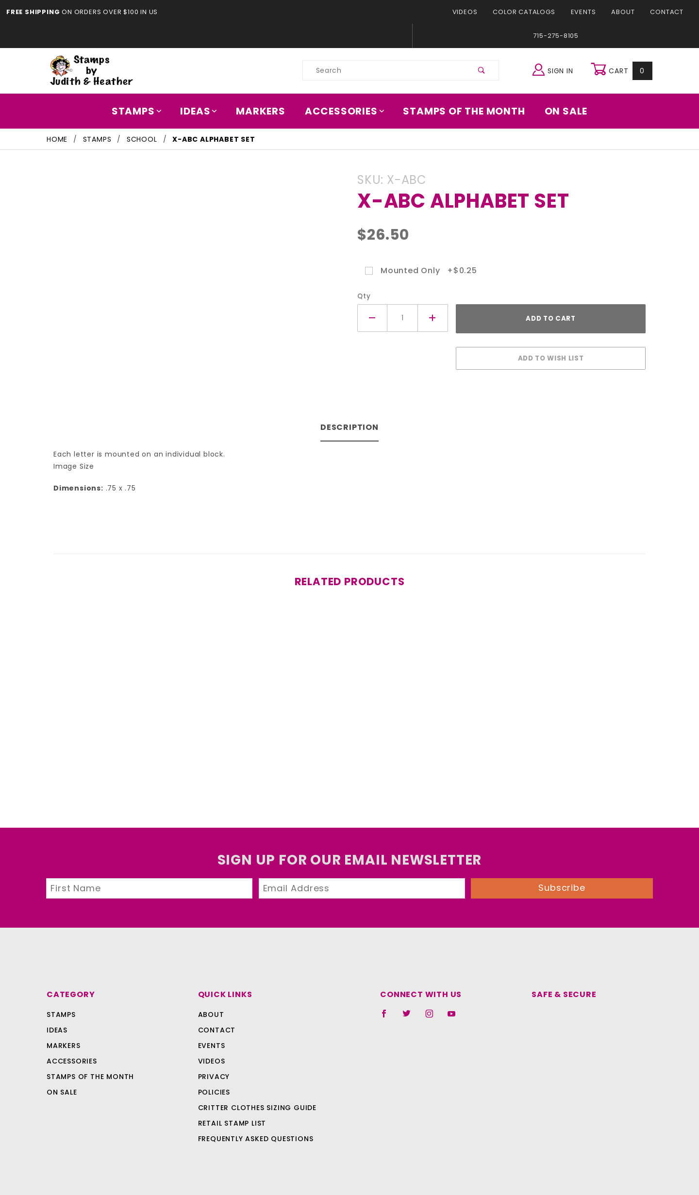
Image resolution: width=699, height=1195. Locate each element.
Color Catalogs (529, 12)
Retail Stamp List (232, 1118)
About (626, 12)
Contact (667, 12)
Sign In (555, 69)
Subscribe (562, 883)
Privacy (213, 1072)
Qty (362, 296)
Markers (264, 111)
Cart (622, 70)
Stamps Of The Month (459, 111)
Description (350, 422)
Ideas (203, 111)
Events (586, 12)
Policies (214, 1087)
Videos (473, 12)
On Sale (559, 111)
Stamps (143, 111)
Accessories (345, 111)
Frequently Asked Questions (254, 1134)
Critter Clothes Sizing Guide (254, 1103)
